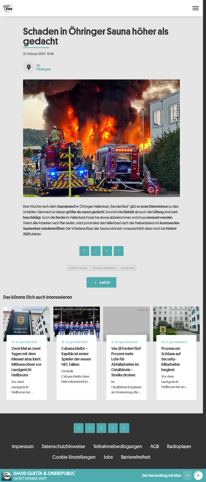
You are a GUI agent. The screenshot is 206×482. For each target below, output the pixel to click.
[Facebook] (79, 428)
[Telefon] (113, 428)
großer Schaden (78, 268)
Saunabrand (127, 268)
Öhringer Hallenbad (104, 268)
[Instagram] (90, 428)
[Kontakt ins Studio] (124, 428)
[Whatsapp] (101, 428)
